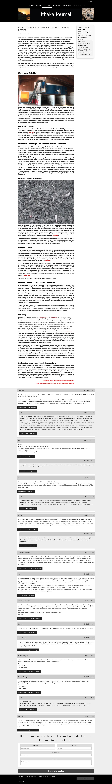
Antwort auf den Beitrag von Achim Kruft (28, 730)
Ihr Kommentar (56, 759)
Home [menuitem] (31, 5)
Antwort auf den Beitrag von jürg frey (27, 632)
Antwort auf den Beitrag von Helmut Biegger (28, 671)
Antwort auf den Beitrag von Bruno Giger (28, 650)
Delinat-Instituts (43, 317)
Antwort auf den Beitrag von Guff (26, 456)
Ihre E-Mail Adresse (37, 745)
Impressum (21, 779)
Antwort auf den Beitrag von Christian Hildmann (29, 568)
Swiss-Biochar (53, 317)
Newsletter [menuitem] (79, 5)
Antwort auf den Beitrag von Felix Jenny (27, 529)
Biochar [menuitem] (47, 5)
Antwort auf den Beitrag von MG (26, 491)
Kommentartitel (56, 752)
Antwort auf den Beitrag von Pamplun (27, 407)
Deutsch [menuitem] (90, 1)
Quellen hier (26, 275)
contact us (85, 778)
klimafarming (23, 541)
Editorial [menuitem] (67, 5)
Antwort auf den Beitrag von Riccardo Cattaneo (29, 618)
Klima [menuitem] (38, 5)
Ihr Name (74, 745)
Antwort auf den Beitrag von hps (28, 433)
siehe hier (31, 132)
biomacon (75, 705)
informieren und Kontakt (50, 383)
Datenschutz (21, 781)
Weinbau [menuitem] (57, 5)
